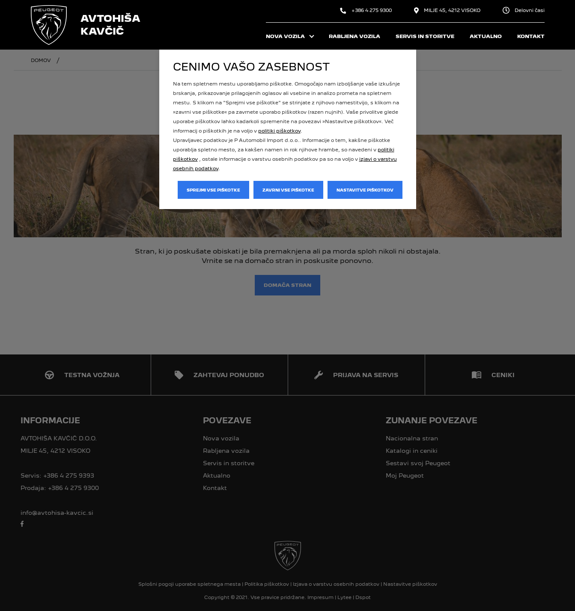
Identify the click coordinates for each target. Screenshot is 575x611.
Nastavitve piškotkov (365, 190)
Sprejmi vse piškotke (213, 190)
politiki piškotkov (279, 131)
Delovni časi (524, 10)
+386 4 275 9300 (366, 10)
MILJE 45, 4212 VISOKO (447, 10)
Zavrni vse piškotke (288, 190)
